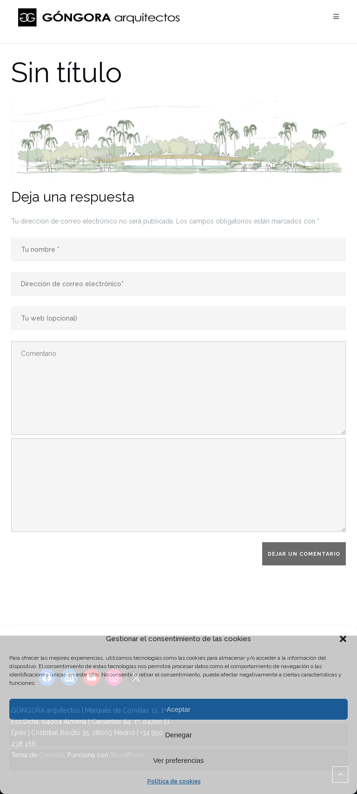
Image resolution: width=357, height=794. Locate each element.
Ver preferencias (178, 760)
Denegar (178, 735)
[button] (343, 638)
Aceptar (178, 709)
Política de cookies (174, 781)
